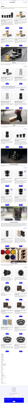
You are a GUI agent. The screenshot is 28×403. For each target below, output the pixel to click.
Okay (14, 401)
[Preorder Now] (7, 28)
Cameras (2, 367)
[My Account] (24, 2)
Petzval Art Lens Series (3, 364)
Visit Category (25, 66)
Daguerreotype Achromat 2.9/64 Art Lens (19, 238)
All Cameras (2, 354)
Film (1, 370)
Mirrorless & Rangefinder (14, 164)
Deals (1, 378)
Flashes (2, 382)
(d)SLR (2, 363)
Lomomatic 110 (2, 360)
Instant (1, 366)
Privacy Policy (14, 388)
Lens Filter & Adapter (3, 365)
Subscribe (22, 89)
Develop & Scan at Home (3, 383)
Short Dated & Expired (3, 377)
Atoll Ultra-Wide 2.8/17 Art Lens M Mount (6, 277)
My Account (14, 390)
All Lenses (2, 362)
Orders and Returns (14, 391)
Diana (1, 358)
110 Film (2, 373)
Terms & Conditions (14, 387)
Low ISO (2, 376)
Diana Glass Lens (3, 293)
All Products (2, 369)
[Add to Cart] (20, 28)
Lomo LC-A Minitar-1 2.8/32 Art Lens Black (19, 277)
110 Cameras (2, 357)
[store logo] (12, 2)
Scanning (2, 374)
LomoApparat (2, 355)
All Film (2, 371)
